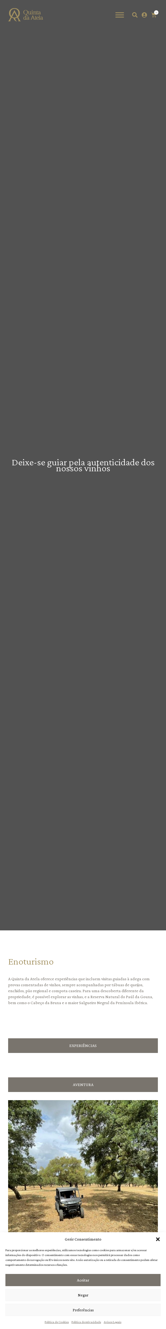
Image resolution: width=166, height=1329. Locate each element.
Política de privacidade (86, 1322)
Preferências (83, 1310)
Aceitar (83, 1280)
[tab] (83, 1045)
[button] (158, 1239)
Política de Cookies (57, 1322)
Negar (83, 1295)
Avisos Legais (112, 1322)
